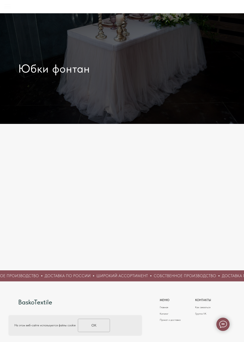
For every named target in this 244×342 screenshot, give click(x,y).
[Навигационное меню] (7, 6)
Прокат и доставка (170, 319)
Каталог (164, 313)
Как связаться (202, 307)
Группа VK (200, 313)
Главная (164, 307)
